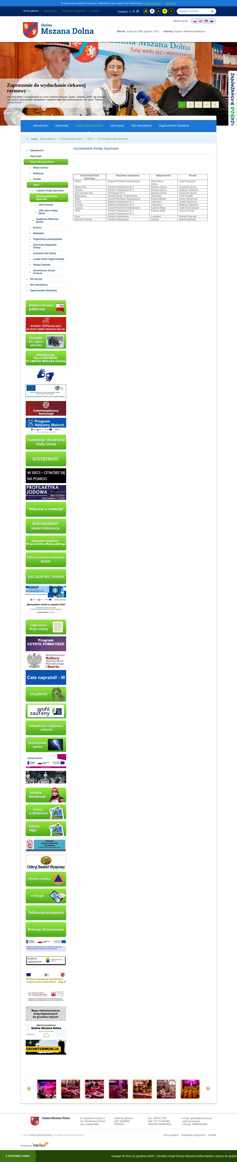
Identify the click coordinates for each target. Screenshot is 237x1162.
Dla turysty (117, 125)
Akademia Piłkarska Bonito (47, 220)
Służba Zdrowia (42, 264)
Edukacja (38, 173)
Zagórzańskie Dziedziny (174, 125)
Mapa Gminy (50, 10)
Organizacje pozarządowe (47, 239)
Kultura (37, 227)
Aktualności (40, 125)
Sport (90, 138)
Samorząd (61, 125)
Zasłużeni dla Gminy (44, 253)
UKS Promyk (46, 204)
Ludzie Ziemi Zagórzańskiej (48, 259)
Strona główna (31, 10)
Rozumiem (171, 3)
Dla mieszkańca (142, 125)
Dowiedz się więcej (152, 3)
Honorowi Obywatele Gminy (45, 246)
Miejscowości (40, 167)
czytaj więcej (14, 102)
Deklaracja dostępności (74, 10)
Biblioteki (38, 233)
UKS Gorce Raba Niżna (48, 212)
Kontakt (95, 10)
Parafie (37, 179)
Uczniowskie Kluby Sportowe (113, 138)
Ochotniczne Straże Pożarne (44, 272)
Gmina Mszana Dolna (89, 125)
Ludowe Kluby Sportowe (50, 190)
